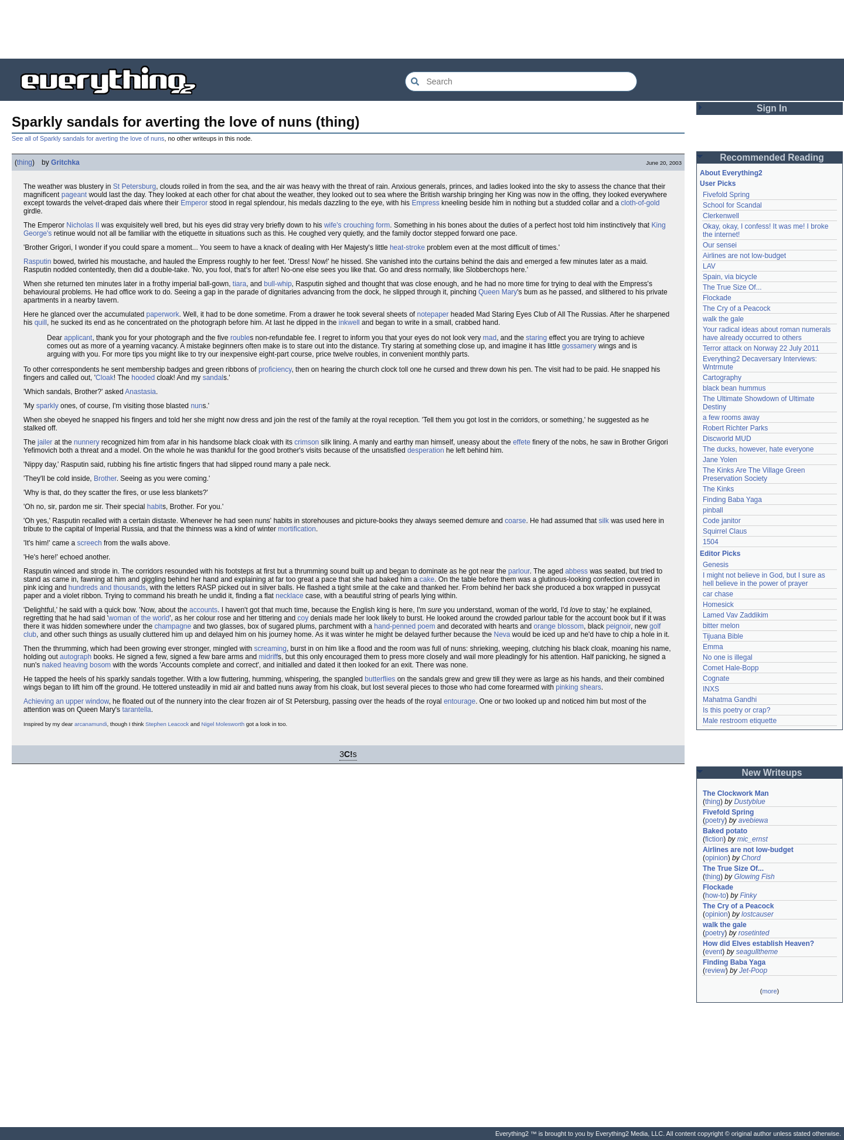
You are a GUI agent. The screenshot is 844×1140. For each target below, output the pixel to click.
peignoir (618, 626)
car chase (718, 594)
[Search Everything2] (521, 81)
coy (303, 618)
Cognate (716, 678)
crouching (358, 225)
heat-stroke (407, 247)
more (769, 991)
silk (603, 521)
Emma (713, 647)
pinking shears (578, 687)
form (383, 225)
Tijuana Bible (723, 636)
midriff (268, 657)
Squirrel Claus (725, 531)
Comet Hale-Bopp (730, 668)
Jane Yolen (720, 460)
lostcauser (757, 914)
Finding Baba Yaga (732, 500)
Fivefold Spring (726, 195)
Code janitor (722, 521)
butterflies (380, 679)
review (715, 970)
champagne (172, 626)
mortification (297, 529)
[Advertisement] (422, 29)
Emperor (194, 203)
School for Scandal (732, 205)
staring (536, 338)
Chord (751, 858)
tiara (239, 284)
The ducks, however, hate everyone (758, 449)
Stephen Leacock (167, 724)
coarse (515, 521)
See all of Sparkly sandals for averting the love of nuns (88, 138)
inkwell (349, 322)
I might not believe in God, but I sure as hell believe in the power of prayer (764, 579)
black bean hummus (734, 388)
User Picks (718, 183)
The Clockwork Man (736, 793)
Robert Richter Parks (735, 428)
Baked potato (725, 831)
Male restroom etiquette (740, 721)
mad (489, 338)
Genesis (716, 565)
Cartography (722, 378)
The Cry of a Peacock (736, 308)
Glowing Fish (754, 877)
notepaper (432, 314)
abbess (576, 571)
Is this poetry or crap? (736, 710)
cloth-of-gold (640, 203)
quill (41, 322)
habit (154, 507)
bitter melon (721, 626)
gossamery (579, 346)
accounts (203, 610)
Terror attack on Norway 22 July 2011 (761, 348)
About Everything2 (731, 173)
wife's (333, 225)
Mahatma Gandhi (730, 699)
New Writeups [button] (772, 773)
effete (521, 442)
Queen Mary (497, 292)
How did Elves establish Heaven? (758, 943)
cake (427, 579)
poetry (714, 820)
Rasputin (37, 261)
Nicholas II (82, 225)
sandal (213, 378)
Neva (502, 634)
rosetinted (754, 933)
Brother (105, 478)
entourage (459, 701)
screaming (270, 648)
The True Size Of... (732, 287)
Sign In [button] (772, 108)
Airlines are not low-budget (744, 256)
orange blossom (559, 626)
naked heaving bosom (76, 665)
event (713, 952)
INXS (711, 689)
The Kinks (718, 489)
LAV (709, 266)
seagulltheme (757, 952)
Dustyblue (749, 802)
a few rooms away (731, 417)
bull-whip (277, 284)
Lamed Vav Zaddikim (735, 615)
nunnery (86, 442)
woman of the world (138, 618)
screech (89, 543)
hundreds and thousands (107, 587)
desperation (425, 450)
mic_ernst (752, 839)
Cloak (105, 378)
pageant (74, 195)
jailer (45, 442)
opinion (716, 858)
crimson (306, 442)
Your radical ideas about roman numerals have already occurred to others (767, 333)
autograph (75, 657)
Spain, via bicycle (730, 277)
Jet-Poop (753, 970)
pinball (713, 510)
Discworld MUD (727, 439)
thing (24, 162)
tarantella (136, 709)
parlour (519, 571)
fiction (714, 839)
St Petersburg (134, 186)
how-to (715, 895)
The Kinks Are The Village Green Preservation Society (754, 474)
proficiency (274, 369)
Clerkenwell (721, 216)
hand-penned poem (404, 626)
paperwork (162, 314)
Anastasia (140, 392)
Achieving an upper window (65, 701)
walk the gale (723, 319)
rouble (240, 338)
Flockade (717, 298)
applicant (78, 338)
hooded (143, 378)
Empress (425, 203)
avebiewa (753, 820)
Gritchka (65, 162)
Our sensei (720, 245)
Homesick (718, 604)
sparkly (47, 406)
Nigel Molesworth (223, 724)
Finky (748, 895)
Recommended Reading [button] (772, 157)
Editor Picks (720, 553)
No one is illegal (728, 657)
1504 (711, 542)
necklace (289, 596)
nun (196, 406)
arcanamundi (90, 724)
